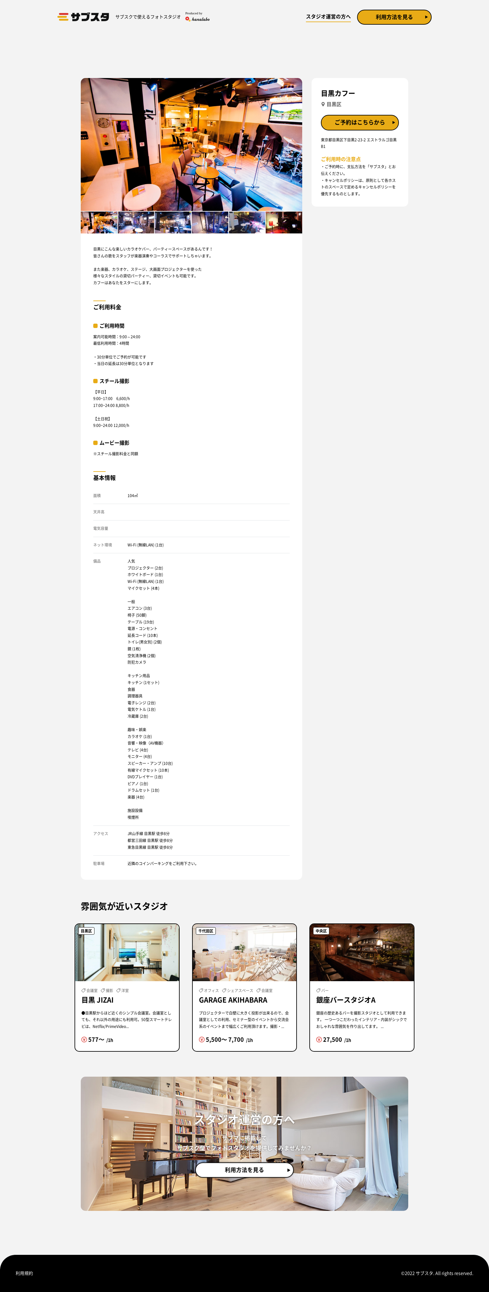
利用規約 (24, 1273)
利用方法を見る (392, 17)
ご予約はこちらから (360, 122)
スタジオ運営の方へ (325, 16)
